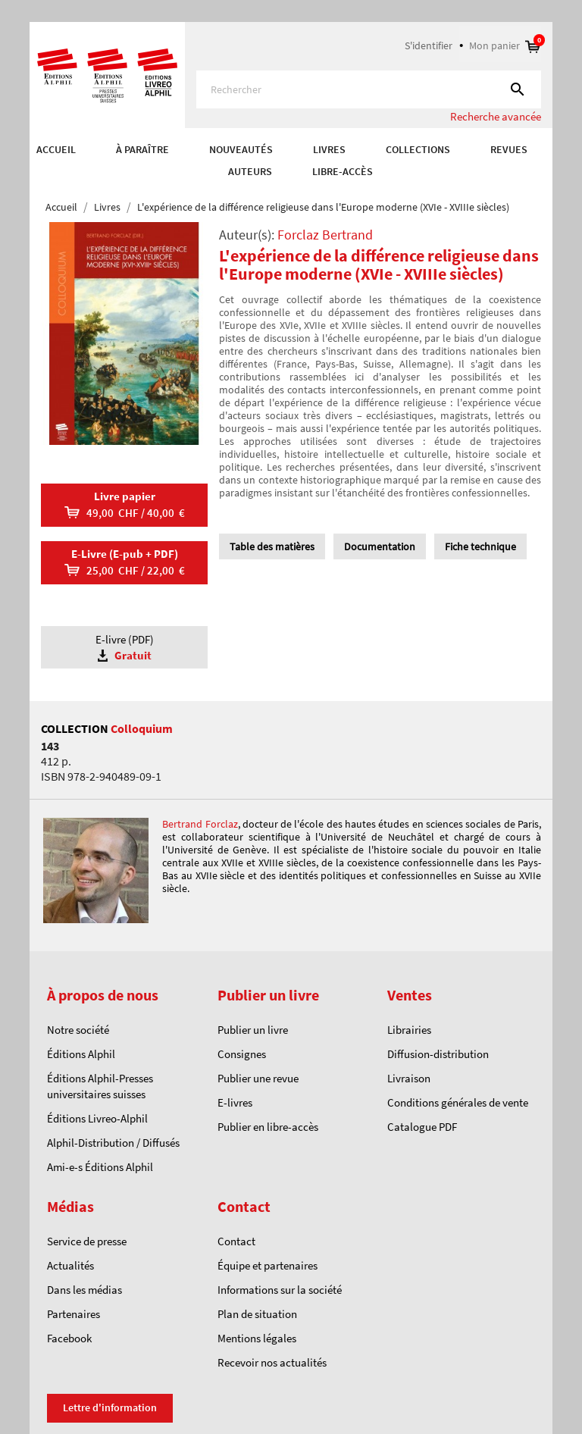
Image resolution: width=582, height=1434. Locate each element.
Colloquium (142, 728)
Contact (236, 1241)
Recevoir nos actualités (272, 1362)
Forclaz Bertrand (325, 234)
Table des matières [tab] (272, 546)
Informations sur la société (279, 1289)
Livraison (408, 1078)
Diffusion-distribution (438, 1054)
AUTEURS (250, 171)
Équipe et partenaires (267, 1265)
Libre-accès (342, 171)
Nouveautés (241, 149)
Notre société (78, 1029)
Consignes (241, 1054)
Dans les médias (84, 1289)
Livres (329, 149)
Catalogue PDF (422, 1126)
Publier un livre (252, 1029)
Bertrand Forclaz (199, 824)
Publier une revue (258, 1078)
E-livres (234, 1102)
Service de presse (87, 1241)
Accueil (56, 149)
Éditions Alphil (81, 1054)
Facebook (69, 1338)
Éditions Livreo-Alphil (97, 1118)
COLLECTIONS (418, 149)
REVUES (508, 149)
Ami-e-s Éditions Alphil (100, 1167)
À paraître (142, 149)
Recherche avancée (495, 116)
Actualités (70, 1265)
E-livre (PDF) (124, 647)
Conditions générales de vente (457, 1102)
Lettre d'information (110, 1407)
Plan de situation (257, 1314)
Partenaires (73, 1314)
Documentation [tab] (379, 546)
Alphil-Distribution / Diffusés (113, 1142)
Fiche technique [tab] (480, 546)
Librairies (409, 1029)
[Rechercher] (368, 89)
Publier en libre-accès (267, 1126)
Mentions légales (256, 1338)
